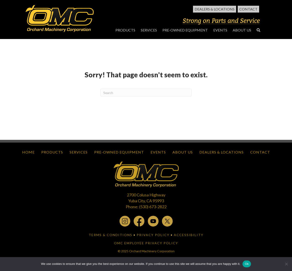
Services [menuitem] (79, 152)
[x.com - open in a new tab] (167, 220)
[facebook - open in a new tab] (139, 220)
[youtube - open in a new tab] (153, 220)
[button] (258, 30)
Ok (247, 264)
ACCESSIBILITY (188, 235)
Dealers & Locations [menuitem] (215, 9)
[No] (286, 264)
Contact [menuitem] (248, 9)
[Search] (146, 92)
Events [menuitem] (158, 152)
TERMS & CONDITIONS (110, 235)
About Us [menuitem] (182, 152)
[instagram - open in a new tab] (125, 220)
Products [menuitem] (52, 152)
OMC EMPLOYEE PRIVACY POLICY (146, 243)
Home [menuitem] (28, 152)
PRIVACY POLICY (153, 235)
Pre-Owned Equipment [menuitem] (119, 152)
